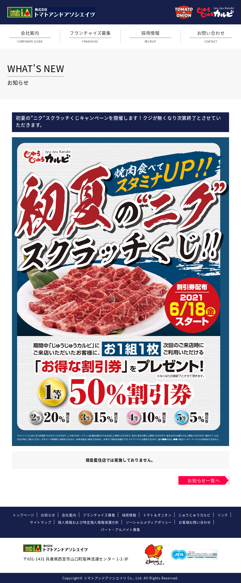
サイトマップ (40, 522)
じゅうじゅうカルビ (194, 514)
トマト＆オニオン (157, 514)
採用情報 (151, 36)
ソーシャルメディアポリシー (149, 522)
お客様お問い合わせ (195, 522)
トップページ (23, 514)
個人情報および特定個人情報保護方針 (88, 522)
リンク (222, 514)
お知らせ (48, 514)
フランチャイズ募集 (90, 36)
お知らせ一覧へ (204, 480)
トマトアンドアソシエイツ (105, 577)
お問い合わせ (211, 36)
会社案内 (30, 36)
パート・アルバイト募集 (120, 529)
